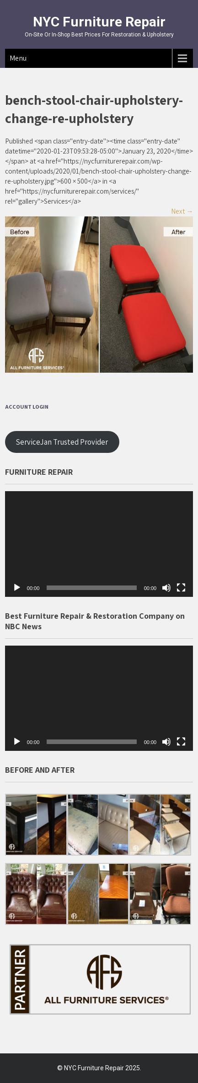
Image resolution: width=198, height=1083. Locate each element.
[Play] (16, 587)
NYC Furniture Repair (99, 22)
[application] (99, 543)
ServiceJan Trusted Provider (62, 442)
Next (182, 211)
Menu (18, 58)
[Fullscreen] (181, 587)
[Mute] (166, 587)
